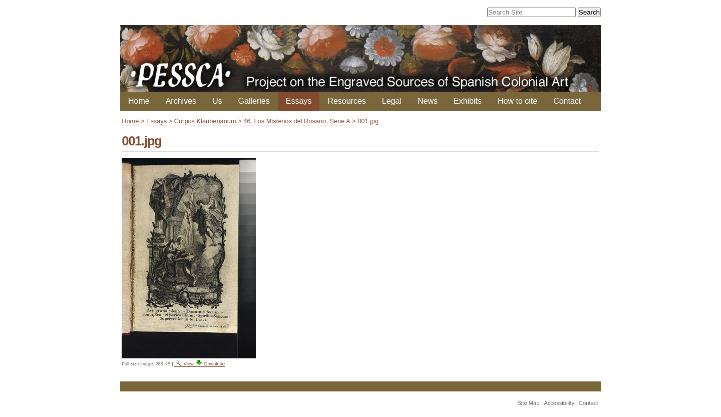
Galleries (254, 101)
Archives (181, 101)
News (428, 101)
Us (217, 101)
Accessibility (559, 403)
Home (139, 101)
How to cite (517, 101)
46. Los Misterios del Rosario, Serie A (296, 121)
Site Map (528, 403)
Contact (567, 101)
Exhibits (468, 101)
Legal (392, 101)
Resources (346, 101)
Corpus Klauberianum (205, 121)
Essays (299, 101)
